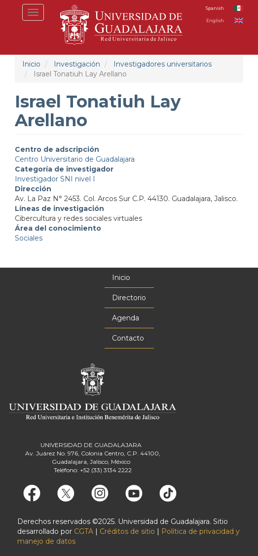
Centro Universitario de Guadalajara (75, 159)
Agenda (125, 317)
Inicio (31, 64)
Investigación (77, 64)
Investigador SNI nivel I (55, 178)
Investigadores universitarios (162, 64)
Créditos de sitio (127, 531)
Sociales (28, 238)
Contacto (128, 338)
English (215, 20)
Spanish (215, 8)
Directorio (129, 297)
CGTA (83, 531)
